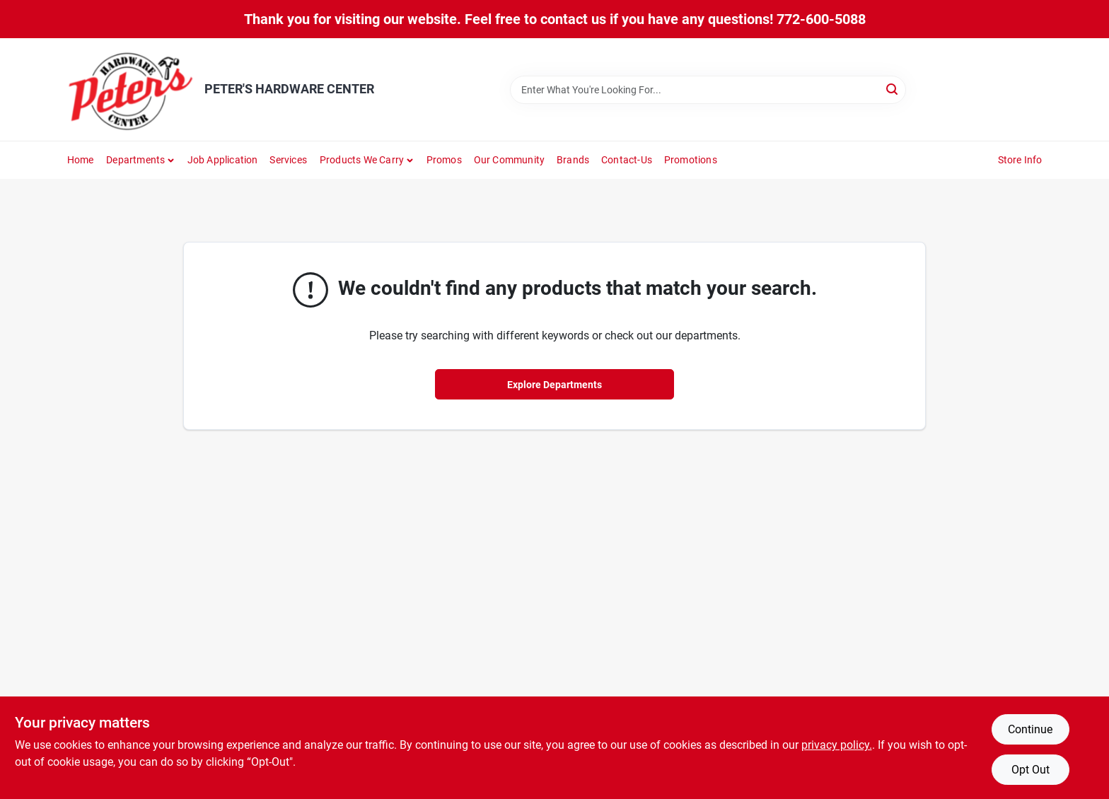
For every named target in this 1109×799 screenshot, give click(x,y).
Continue (1030, 729)
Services (288, 159)
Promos (444, 159)
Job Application (222, 159)
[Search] (893, 88)
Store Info (1020, 159)
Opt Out (1030, 769)
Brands (573, 159)
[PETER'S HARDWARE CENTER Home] (130, 89)
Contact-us (626, 159)
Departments (135, 159)
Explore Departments (554, 384)
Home (80, 159)
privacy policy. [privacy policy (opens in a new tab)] (836, 745)
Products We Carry (362, 159)
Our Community (509, 159)
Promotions (690, 159)
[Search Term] (708, 90)
